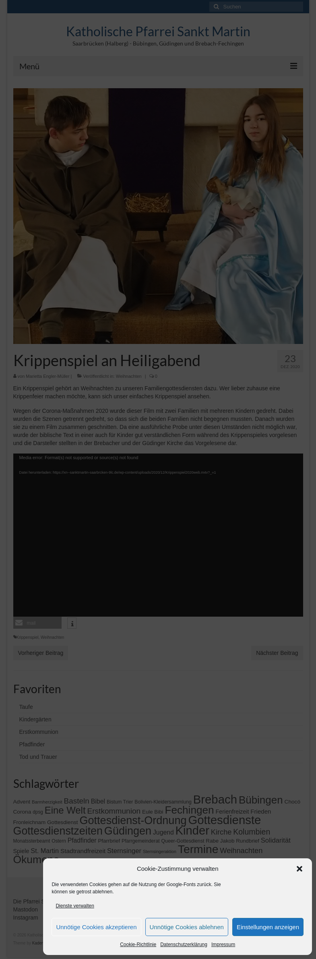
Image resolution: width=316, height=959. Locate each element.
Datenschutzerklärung (183, 944)
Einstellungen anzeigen (268, 927)
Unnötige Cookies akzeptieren (96, 927)
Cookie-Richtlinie (138, 944)
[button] (299, 869)
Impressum (223, 944)
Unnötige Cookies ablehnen (187, 927)
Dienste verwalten (75, 906)
